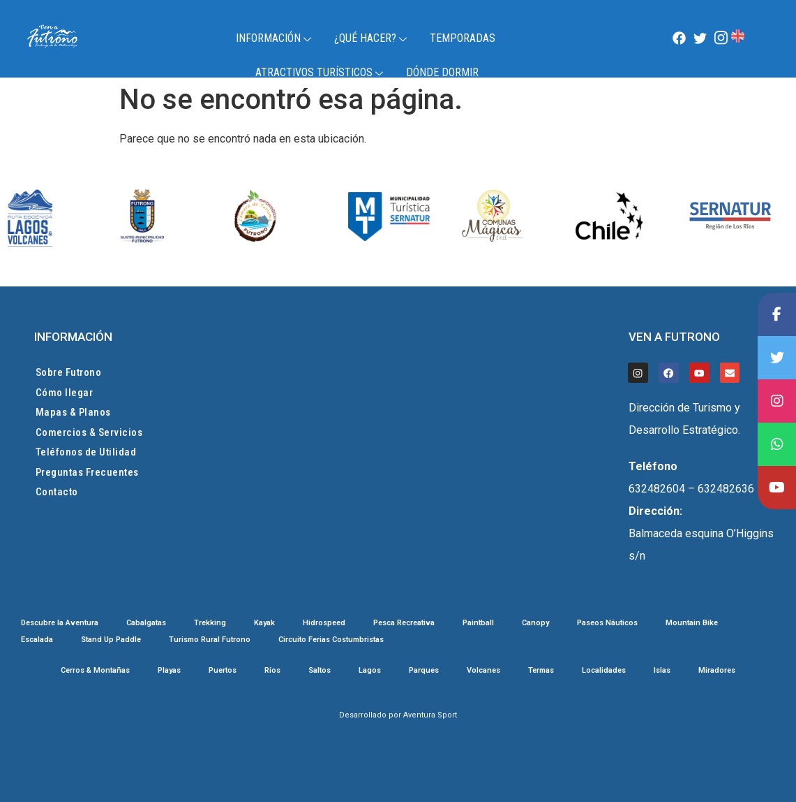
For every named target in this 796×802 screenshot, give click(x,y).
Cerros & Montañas (95, 670)
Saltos (319, 670)
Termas (541, 670)
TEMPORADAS (462, 38)
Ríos (272, 670)
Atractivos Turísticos (320, 72)
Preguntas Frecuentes (87, 472)
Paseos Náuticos (607, 623)
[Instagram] (720, 38)
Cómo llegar (64, 392)
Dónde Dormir (442, 72)
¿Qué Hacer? (372, 38)
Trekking (210, 623)
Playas (169, 670)
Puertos (222, 670)
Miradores (716, 670)
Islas (662, 670)
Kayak (264, 623)
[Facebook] (679, 38)
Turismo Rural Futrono (209, 640)
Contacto (57, 492)
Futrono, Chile (761, 39)
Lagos (370, 670)
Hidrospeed (324, 623)
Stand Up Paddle (111, 640)
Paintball (478, 623)
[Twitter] (700, 38)
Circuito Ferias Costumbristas (331, 640)
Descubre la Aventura (59, 623)
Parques (424, 670)
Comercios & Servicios (89, 432)
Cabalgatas (146, 623)
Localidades (604, 670)
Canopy (535, 623)
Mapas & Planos (73, 412)
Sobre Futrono (69, 372)
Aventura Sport (430, 715)
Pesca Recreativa (404, 623)
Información (275, 38)
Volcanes (483, 670)
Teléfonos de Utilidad (86, 452)
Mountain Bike (692, 623)
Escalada (37, 640)
